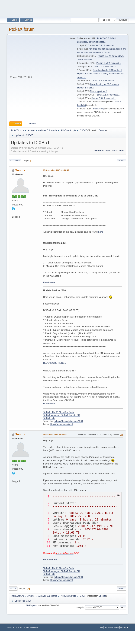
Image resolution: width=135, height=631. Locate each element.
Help (101, 627)
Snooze (102, 130)
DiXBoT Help (49, 418)
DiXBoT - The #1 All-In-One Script (58, 412)
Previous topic (102, 150)
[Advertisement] (67, 8)
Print (121, 161)
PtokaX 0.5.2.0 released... (106, 66)
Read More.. (49, 282)
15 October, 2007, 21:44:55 (54, 434)
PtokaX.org (98, 108)
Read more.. (49, 403)
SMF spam (31, 605)
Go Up (13, 588)
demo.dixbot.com (64, 553)
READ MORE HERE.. (54, 363)
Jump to (80, 607)
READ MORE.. (51, 559)
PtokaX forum (21, 29)
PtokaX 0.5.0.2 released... (103, 98)
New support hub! (98, 91)
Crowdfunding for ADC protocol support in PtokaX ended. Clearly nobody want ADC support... (101, 73)
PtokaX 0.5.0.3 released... (108, 95)
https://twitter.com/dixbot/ (61, 424)
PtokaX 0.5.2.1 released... (109, 63)
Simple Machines (30, 627)
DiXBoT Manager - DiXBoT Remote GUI (61, 415)
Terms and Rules (111, 627)
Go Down (15, 161)
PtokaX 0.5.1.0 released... (104, 80)
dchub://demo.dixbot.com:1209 (68, 421)
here (100, 231)
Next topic (118, 150)
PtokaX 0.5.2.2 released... (103, 45)
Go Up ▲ (124, 627)
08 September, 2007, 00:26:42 (56, 170)
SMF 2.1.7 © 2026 (14, 627)
